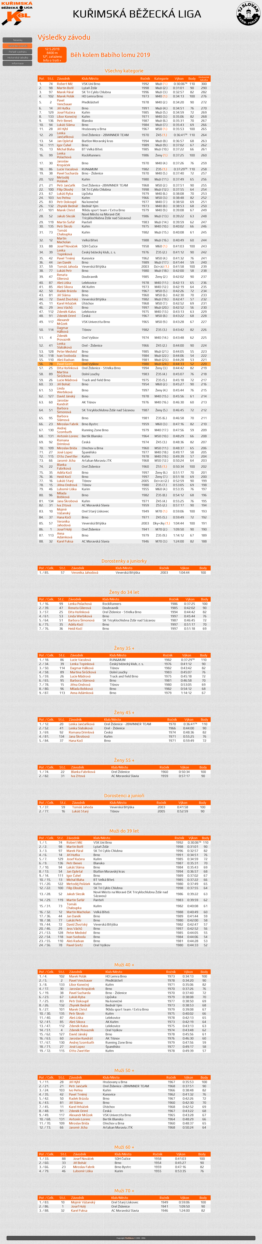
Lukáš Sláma (66, 125)
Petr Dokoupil (66, 202)
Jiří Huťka (63, 108)
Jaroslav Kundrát (62, 402)
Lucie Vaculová (67, 169)
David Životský (67, 299)
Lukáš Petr (64, 271)
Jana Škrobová (67, 501)
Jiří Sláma (64, 295)
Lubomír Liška (67, 489)
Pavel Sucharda (67, 173)
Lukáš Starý (65, 481)
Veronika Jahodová (64, 523)
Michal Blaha (65, 149)
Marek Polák (65, 96)
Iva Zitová (64, 505)
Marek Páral (65, 92)
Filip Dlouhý (65, 189)
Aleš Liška (64, 283)
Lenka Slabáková (64, 345)
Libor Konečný (67, 116)
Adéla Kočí (64, 472)
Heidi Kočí (64, 477)
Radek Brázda (67, 291)
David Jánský (66, 396)
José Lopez (65, 452)
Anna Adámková (64, 535)
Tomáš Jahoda (67, 266)
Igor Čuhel (64, 145)
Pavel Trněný (66, 258)
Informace (18, 63)
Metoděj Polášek (63, 179)
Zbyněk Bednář (67, 206)
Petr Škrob (64, 226)
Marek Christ (66, 210)
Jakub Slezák (66, 216)
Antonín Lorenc (67, 436)
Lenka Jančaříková (65, 135)
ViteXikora (129, 1238)
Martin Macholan (64, 240)
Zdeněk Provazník (64, 337)
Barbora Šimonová (64, 410)
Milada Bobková (63, 495)
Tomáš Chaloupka (64, 232)
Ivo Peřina (64, 198)
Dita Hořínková (67, 368)
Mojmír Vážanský (63, 511)
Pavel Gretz (65, 364)
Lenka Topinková (64, 252)
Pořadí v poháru (18, 51)
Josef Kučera (66, 112)
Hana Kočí (64, 517)
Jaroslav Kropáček (63, 163)
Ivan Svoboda (66, 356)
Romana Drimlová (63, 442)
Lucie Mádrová (67, 380)
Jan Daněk (64, 262)
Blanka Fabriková (64, 466)
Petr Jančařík (66, 185)
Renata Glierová (63, 276)
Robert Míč (65, 84)
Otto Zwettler (67, 456)
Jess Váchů (65, 307)
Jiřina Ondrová (67, 485)
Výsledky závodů (17, 45)
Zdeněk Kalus (66, 312)
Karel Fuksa (65, 541)
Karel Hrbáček (67, 303)
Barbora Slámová (63, 418)
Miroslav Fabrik (67, 424)
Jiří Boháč (63, 384)
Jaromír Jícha (66, 460)
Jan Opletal (65, 141)
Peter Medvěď (67, 351)
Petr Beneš (64, 121)
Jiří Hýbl (62, 129)
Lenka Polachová (64, 155)
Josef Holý (64, 529)
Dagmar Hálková (62, 329)
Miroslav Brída (67, 448)
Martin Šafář (66, 222)
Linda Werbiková (64, 390)
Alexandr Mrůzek (63, 322)
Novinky (17, 40)
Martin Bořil (65, 88)
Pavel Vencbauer (64, 102)
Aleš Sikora (65, 287)
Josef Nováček (67, 246)
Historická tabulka (18, 57)
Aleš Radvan (65, 360)
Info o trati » (52, 60)
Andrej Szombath (64, 430)
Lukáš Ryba (65, 193)
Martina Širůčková (64, 374)
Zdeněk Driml (66, 316)
